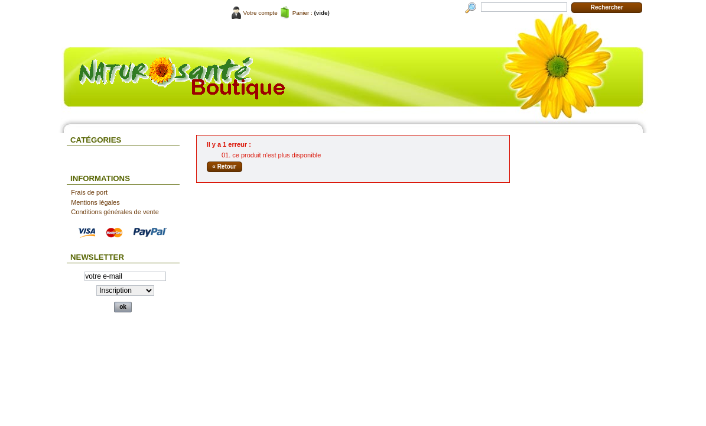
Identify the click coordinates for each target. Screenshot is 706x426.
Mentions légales (95, 202)
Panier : (302, 12)
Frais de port (89, 192)
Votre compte (260, 12)
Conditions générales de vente (115, 211)
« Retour (224, 166)
